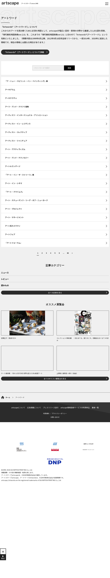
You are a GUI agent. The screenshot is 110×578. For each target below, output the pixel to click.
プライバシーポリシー (59, 413)
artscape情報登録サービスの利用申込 (75, 407)
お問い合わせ (55, 417)
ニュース (5, 273)
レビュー (5, 279)
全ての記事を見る (55, 292)
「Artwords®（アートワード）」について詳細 (24, 52)
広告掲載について (34, 407)
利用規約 (46, 413)
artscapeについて (18, 407)
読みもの (5, 285)
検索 (69, 68)
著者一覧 (95, 407)
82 (68, 253)
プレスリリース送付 (50, 407)
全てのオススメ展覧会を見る (55, 378)
